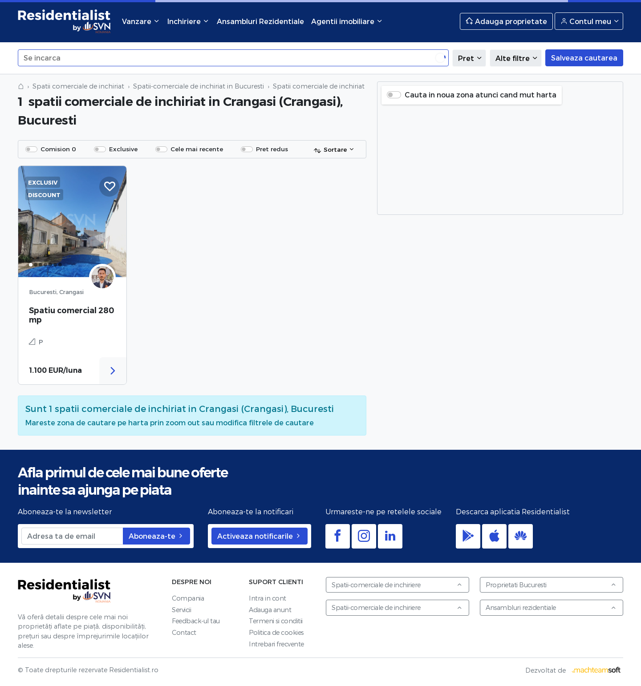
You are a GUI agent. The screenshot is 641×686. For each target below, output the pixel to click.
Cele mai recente (196, 149)
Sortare (330, 149)
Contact (184, 632)
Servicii (181, 609)
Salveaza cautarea (584, 57)
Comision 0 (58, 149)
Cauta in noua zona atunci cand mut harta (480, 94)
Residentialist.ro (64, 21)
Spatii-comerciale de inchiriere (397, 585)
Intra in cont (267, 598)
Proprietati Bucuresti (551, 585)
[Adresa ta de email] (72, 536)
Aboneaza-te (156, 536)
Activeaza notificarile (259, 536)
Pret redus (272, 149)
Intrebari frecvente (276, 644)
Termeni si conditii (276, 621)
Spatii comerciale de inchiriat (78, 86)
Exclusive (123, 149)
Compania (188, 598)
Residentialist (64, 591)
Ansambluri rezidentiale (551, 607)
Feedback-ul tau (196, 621)
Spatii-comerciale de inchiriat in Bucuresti (198, 86)
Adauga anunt (270, 609)
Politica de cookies (276, 632)
